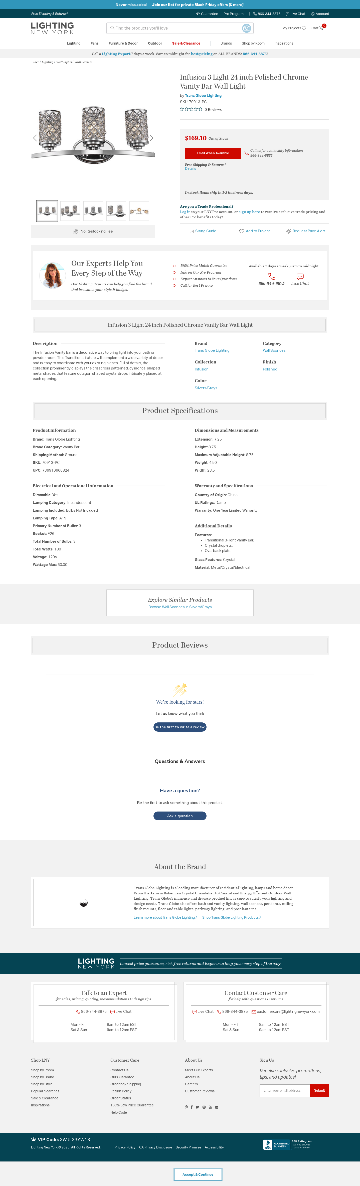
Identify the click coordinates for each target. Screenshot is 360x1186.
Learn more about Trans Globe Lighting (165, 917)
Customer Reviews (200, 1091)
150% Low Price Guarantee (132, 1105)
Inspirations (40, 1105)
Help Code (118, 1112)
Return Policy (120, 1091)
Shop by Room (42, 1070)
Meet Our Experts (199, 1070)
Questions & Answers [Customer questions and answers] (180, 761)
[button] (320, 14)
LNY (36, 62)
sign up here (249, 211)
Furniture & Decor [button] (123, 43)
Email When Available (213, 153)
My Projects (294, 28)
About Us (192, 1077)
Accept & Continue (198, 1174)
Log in (185, 211)
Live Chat (295, 14)
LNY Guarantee (206, 14)
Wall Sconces (83, 62)
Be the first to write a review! (180, 727)
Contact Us (119, 1070)
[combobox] (180, 28)
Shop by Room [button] (253, 43)
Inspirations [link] (284, 43)
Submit (319, 1090)
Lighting (48, 62)
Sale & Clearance (44, 1098)
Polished (270, 369)
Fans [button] (95, 43)
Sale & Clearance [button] (186, 43)
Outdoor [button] (155, 43)
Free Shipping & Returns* (49, 14)
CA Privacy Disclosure (155, 1147)
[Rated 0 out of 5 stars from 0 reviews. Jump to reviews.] (201, 109)
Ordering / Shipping (125, 1084)
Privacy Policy (125, 1147)
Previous (35, 137)
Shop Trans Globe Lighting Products (230, 917)
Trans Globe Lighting (203, 96)
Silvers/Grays (206, 388)
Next (151, 137)
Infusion (202, 369)
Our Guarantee (122, 1077)
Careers (191, 1084)
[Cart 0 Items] (320, 28)
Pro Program (234, 14)
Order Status (120, 1098)
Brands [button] (226, 43)
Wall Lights (64, 62)
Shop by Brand (42, 1077)
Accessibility (214, 1147)
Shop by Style (42, 1084)
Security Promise (188, 1147)
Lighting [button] (74, 43)
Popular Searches (45, 1091)
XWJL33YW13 (75, 1140)
